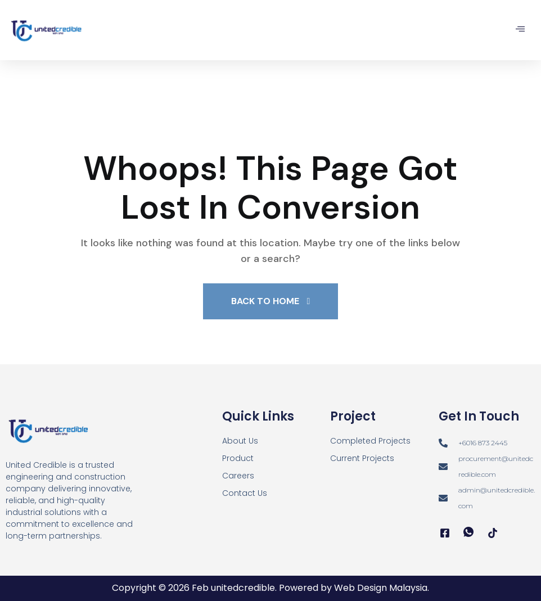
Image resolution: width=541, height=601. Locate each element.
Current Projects (362, 458)
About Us (240, 440)
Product (238, 458)
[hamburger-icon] (520, 29)
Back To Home (270, 301)
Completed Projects (370, 440)
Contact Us (244, 493)
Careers (238, 475)
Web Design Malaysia (380, 587)
